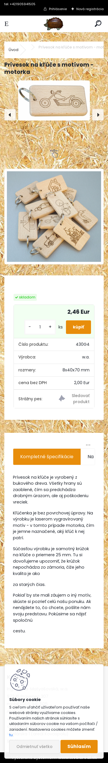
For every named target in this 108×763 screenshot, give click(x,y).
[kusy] (40, 327)
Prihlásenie (58, 9)
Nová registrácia (90, 9)
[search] (98, 23)
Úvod (13, 49)
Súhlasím (79, 746)
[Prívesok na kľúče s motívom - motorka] (54, 100)
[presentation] (10, 115)
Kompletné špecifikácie (46, 456)
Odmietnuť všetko (34, 746)
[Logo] (54, 23)
